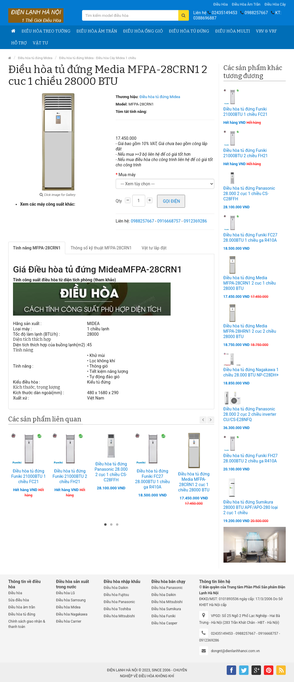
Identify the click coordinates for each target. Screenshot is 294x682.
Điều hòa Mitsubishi (119, 616)
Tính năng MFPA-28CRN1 (37, 248)
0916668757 (169, 221)
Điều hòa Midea (68, 607)
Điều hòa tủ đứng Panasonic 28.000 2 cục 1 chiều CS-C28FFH (249, 193)
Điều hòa (220, 4)
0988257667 (256, 12)
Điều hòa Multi (232, 31)
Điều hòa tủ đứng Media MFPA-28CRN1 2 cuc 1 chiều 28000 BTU (249, 283)
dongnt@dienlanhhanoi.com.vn (235, 651)
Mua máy (127, 174)
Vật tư (40, 43)
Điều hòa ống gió (143, 31)
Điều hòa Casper (164, 623)
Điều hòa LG (65, 593)
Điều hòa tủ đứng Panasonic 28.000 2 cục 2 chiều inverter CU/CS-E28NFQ (249, 414)
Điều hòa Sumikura (166, 609)
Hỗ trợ (19, 43)
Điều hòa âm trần (246, 4)
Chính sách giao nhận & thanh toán (26, 624)
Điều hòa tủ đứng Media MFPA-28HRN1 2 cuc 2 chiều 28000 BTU (249, 331)
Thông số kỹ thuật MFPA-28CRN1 (101, 248)
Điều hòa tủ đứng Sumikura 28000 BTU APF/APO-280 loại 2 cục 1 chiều (250, 507)
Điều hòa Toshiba (117, 609)
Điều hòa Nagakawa (71, 614)
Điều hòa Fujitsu (116, 595)
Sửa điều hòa (18, 600)
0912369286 (195, 221)
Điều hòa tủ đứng (189, 31)
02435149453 (224, 12)
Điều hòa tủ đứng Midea (35, 58)
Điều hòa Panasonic (119, 602)
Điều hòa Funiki (163, 616)
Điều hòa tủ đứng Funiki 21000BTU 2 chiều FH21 (70, 476)
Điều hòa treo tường (46, 31)
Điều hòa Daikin (116, 588)
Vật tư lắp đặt (154, 248)
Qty (119, 201)
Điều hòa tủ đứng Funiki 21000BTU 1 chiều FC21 (28, 476)
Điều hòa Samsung (71, 600)
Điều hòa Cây (275, 4)
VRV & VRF (266, 31)
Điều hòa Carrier (68, 621)
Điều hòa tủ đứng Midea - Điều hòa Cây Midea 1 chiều (97, 58)
